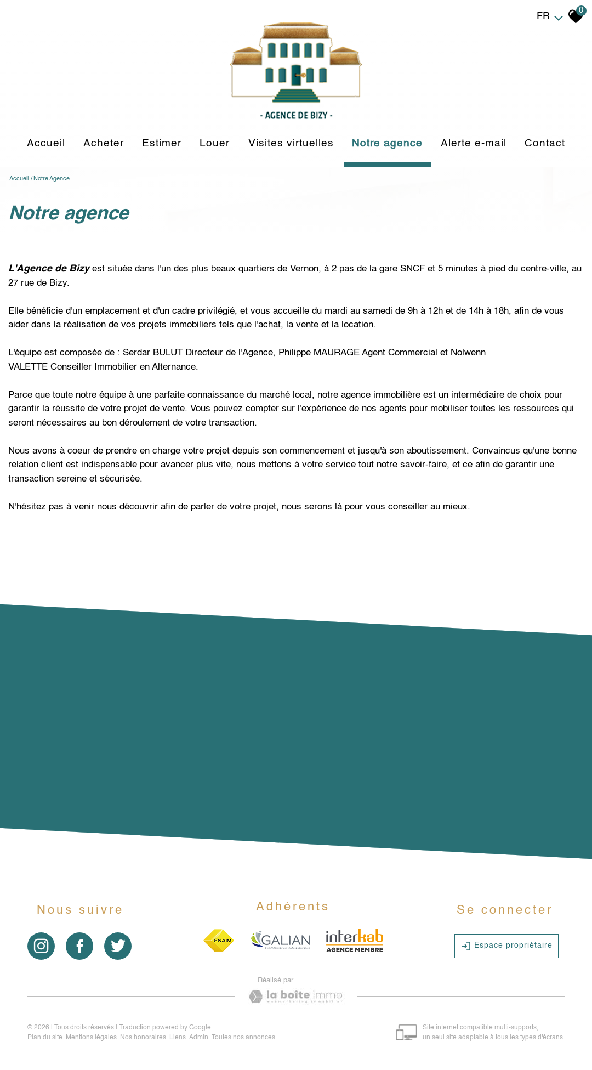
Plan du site (44, 1037)
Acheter (103, 143)
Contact (545, 143)
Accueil (46, 143)
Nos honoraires (143, 1037)
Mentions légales (91, 1037)
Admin (198, 1037)
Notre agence (387, 143)
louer (215, 143)
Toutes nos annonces (243, 1037)
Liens (177, 1037)
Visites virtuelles (291, 143)
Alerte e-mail (473, 143)
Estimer (161, 143)
